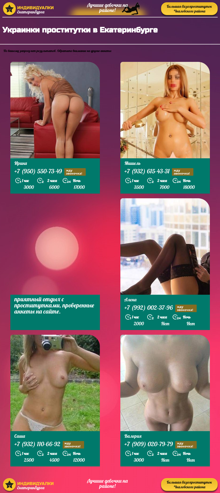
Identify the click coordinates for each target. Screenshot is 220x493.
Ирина (20, 163)
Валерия (133, 436)
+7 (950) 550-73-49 (50, 172)
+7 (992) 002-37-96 (160, 308)
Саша (19, 436)
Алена (130, 299)
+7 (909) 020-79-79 (160, 445)
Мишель (132, 163)
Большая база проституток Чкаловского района (189, 8)
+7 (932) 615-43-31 (158, 172)
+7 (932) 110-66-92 (49, 445)
